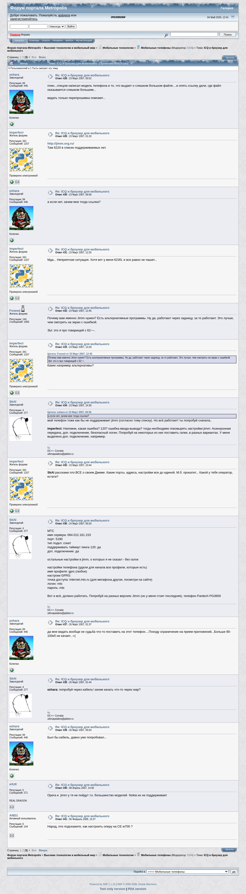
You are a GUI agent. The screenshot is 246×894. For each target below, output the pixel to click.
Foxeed (14, 310)
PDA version (137, 889)
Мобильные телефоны (153, 47)
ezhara (14, 74)
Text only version (112, 889)
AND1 (13, 815)
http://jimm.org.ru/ (60, 143)
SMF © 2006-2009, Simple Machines (137, 884)
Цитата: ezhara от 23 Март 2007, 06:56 (69, 412)
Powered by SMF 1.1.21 (102, 884)
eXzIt (13, 784)
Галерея (227, 8)
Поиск (46, 40)
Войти (69, 40)
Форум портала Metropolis (24, 47)
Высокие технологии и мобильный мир (69, 47)
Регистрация (84, 40)
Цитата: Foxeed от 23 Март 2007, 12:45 (69, 354)
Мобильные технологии (116, 47)
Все (34, 57)
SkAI (12, 401)
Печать (230, 58)
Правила (58, 40)
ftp (48, 447)
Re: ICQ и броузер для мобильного (82, 75)
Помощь (34, 40)
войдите (64, 15)
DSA (189, 47)
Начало (19, 40)
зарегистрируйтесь (23, 19)
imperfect (16, 132)
